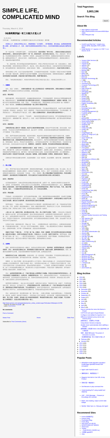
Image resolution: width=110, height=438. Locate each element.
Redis (83, 198)
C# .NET (84, 82)
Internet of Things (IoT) (89, 134)
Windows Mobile (87, 259)
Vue (83, 253)
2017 (81, 281)
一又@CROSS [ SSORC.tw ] (91, 430)
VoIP (83, 249)
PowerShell (85, 185)
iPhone (84, 136)
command (85, 83)
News (83, 167)
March (83, 307)
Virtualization (86, 246)
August (83, 297)
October (84, 293)
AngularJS (85, 63)
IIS (82, 131)
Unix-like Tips (86, 236)
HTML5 (84, 129)
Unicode (84, 235)
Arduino (84, 67)
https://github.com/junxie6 (90, 29)
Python (84, 195)
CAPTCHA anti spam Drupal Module (92, 313)
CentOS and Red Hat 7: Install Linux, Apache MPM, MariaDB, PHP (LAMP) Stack (93, 45)
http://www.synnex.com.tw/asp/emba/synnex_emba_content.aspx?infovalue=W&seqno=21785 (32, 303)
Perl (83, 174)
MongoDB (85, 162)
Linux (83, 147)
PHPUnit (84, 180)
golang (84, 118)
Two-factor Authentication (90, 231)
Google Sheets (86, 123)
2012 (81, 345)
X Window (85, 263)
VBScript (84, 240)
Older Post (70, 317)
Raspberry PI (86, 197)
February (84, 339)
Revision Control (87, 207)
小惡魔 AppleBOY (87, 432)
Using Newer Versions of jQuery (91, 323)
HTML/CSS (85, 128)
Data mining (85, 88)
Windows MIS (86, 258)
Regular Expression (88, 202)
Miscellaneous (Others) (89, 159)
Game (83, 115)
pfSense (84, 175)
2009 (81, 351)
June (83, 301)
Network (84, 166)
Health (84, 126)
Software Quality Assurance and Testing (94, 215)
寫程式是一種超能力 (88, 382)
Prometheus (85, 192)
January (84, 341)
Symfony (84, 225)
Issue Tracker (86, 138)
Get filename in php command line (92, 386)
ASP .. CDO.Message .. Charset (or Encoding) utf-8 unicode (93, 396)
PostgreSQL (85, 184)
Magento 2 (85, 154)
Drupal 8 (84, 100)
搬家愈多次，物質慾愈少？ (90, 373)
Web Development (87, 254)
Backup (84, 70)
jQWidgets (85, 146)
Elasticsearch (86, 101)
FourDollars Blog (87, 420)
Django (84, 93)
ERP (83, 105)
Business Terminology (88, 78)
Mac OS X (85, 151)
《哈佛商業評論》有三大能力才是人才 (22, 33)
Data (83, 87)
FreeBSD (84, 113)
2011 (81, 347)
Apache (84, 65)
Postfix (84, 182)
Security (84, 213)
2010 (81, 349)
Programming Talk (87, 190)
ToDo (83, 228)
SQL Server (85, 220)
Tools (83, 230)
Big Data (84, 75)
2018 (81, 279)
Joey (83, 434)
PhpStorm (85, 179)
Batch (83, 73)
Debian (84, 90)
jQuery (84, 144)
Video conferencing (88, 241)
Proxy (83, 193)
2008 (81, 353)
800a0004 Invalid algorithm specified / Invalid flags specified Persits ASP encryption (94, 364)
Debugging (85, 91)
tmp (83, 226)
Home (39, 317)
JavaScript (85, 142)
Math (83, 157)
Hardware (85, 124)
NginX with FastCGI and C (90, 369)
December (84, 289)
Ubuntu (84, 233)
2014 (81, 287)
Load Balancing (86, 149)
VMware (84, 248)
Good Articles (12, 306)
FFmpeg (84, 110)
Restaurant (85, 203)
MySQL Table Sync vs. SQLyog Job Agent (95, 406)
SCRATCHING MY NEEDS (90, 425)
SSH (83, 221)
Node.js (84, 170)
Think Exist (85, 427)
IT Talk (84, 139)
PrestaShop (85, 187)
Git (82, 116)
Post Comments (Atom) (19, 321)
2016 (81, 283)
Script (83, 212)
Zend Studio (85, 268)
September (84, 295)
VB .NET (84, 238)
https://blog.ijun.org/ (88, 34)
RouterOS (85, 208)
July (82, 299)
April (82, 305)
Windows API (86, 256)
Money (84, 161)
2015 (81, 285)
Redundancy (86, 200)
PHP (83, 177)
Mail (83, 156)
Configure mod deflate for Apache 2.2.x (93, 315)
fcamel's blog (86, 418)
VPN (83, 251)
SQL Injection (86, 218)
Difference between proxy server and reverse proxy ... (92, 317)
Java (83, 141)
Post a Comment (8, 313)
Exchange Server (87, 108)
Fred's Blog (85, 422)
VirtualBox (85, 244)
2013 (81, 343)
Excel (83, 106)
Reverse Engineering (88, 205)
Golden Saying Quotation (89, 119)
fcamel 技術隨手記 (87, 416)
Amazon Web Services (89, 60)
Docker (84, 96)
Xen (83, 264)
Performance (86, 172)
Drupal (84, 98)
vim (83, 243)
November (84, 291)
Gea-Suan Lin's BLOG (89, 423)
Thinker (84, 428)
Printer (84, 189)
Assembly (85, 68)
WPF (83, 261)
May (82, 303)
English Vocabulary (88, 103)
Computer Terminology (89, 85)
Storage (84, 223)
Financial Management (89, 111)
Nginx (83, 169)
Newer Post (6, 317)
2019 (81, 277)
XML (83, 266)
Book (83, 77)
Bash (83, 72)
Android (84, 62)
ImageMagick (86, 133)
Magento (84, 152)
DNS (83, 95)
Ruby (83, 210)
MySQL (84, 164)
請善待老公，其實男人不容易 (90, 321)
